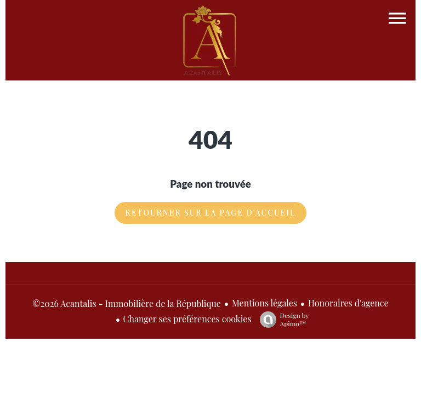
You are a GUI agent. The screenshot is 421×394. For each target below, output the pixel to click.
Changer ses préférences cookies (187, 319)
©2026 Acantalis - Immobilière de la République (126, 303)
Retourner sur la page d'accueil (211, 212)
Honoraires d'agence (348, 303)
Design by (281, 319)
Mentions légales (264, 303)
